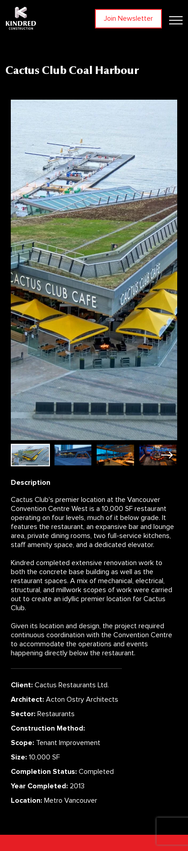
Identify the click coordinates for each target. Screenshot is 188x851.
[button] (167, 455)
